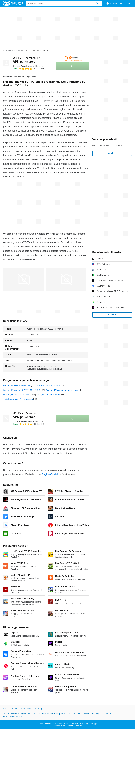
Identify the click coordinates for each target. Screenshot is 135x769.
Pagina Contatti (50, 474)
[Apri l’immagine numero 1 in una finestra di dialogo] (66, 279)
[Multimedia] (19, 50)
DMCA (108, 714)
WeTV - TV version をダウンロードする (21, 390)
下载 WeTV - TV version (48, 394)
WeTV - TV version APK (26, 415)
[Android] (10, 50)
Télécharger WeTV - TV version (18, 399)
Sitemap (38, 709)
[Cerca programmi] (97, 3)
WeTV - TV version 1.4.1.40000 (107, 146)
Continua (112, 153)
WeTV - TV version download (17, 385)
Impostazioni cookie (12, 716)
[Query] (64, 3)
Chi (4, 709)
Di (28, 66)
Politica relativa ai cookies (45, 714)
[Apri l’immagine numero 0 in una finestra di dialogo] (23, 279)
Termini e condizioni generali (16, 714)
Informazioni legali (92, 714)
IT (128, 3)
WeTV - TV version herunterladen (62, 390)
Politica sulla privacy (70, 714)
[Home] (4, 50)
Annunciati (26, 709)
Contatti (13, 709)
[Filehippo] (13, 3)
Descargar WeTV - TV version (17, 394)
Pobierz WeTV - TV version (49, 385)
